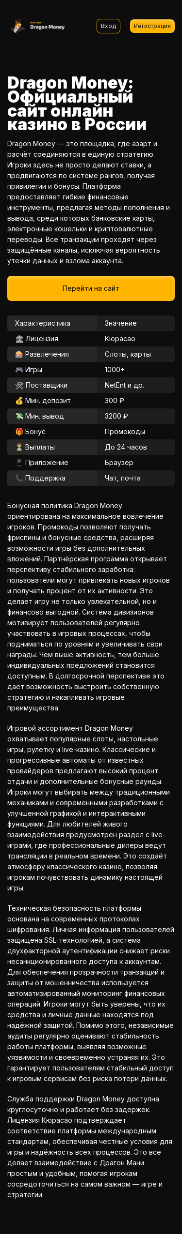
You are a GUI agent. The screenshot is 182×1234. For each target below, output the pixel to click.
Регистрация (152, 26)
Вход (108, 26)
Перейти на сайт (91, 288)
